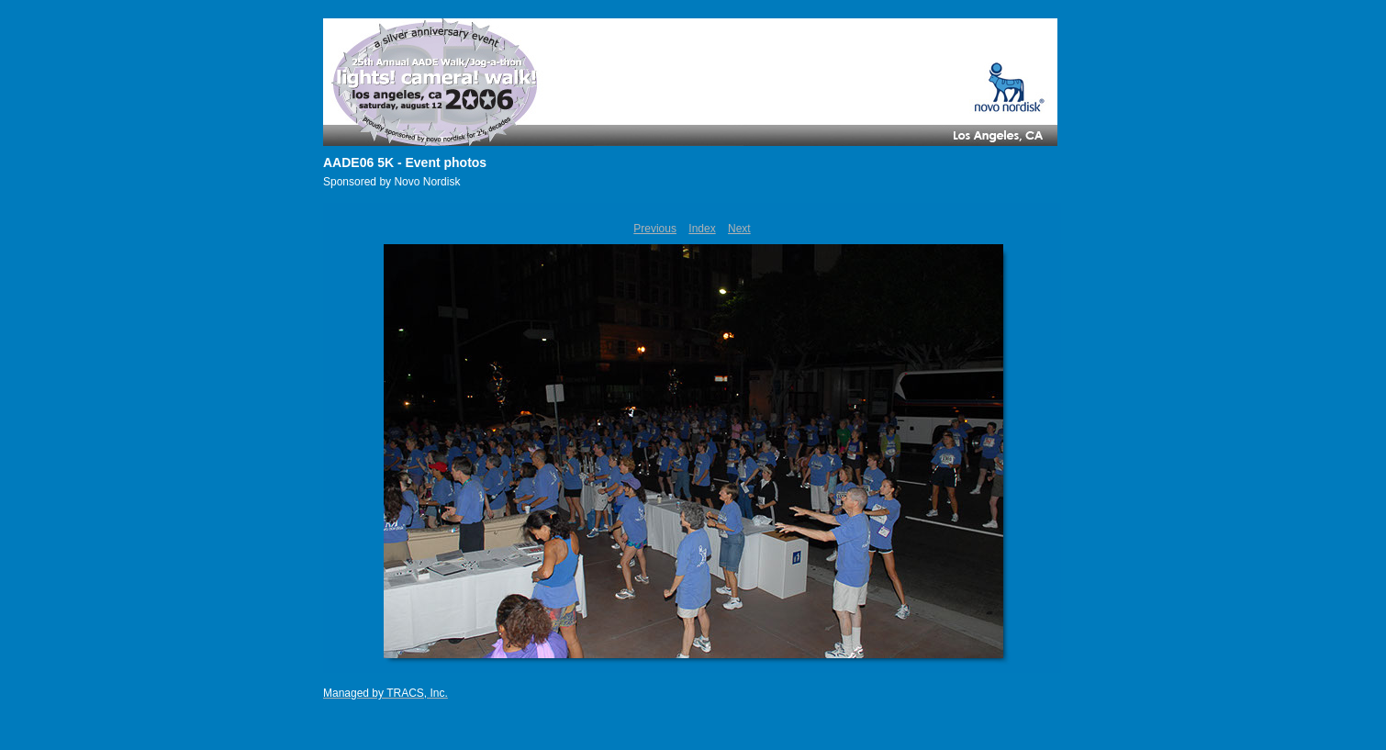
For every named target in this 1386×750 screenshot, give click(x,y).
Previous (654, 228)
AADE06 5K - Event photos (404, 162)
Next (739, 228)
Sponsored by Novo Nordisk (391, 181)
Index (701, 228)
